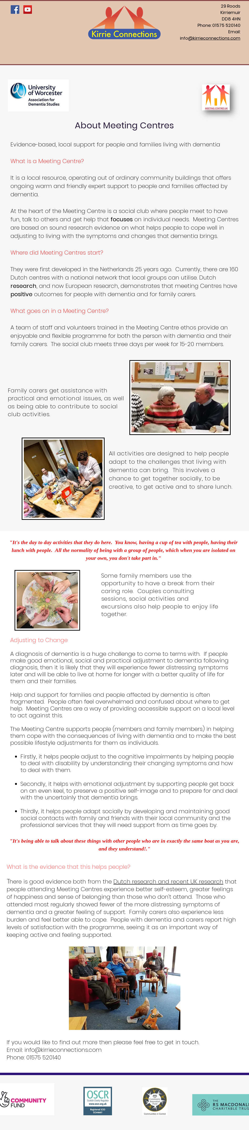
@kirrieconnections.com (214, 38)
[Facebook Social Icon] (15, 9)
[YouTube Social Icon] (27, 9)
